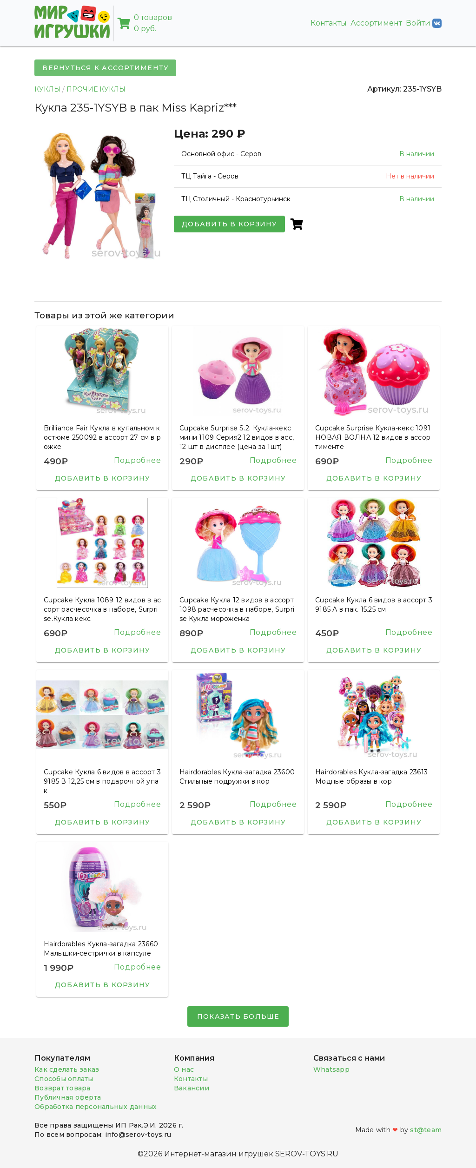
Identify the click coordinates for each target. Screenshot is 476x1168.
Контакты (329, 23)
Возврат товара (62, 1088)
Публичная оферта (67, 1097)
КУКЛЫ (47, 89)
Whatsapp (331, 1069)
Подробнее (137, 460)
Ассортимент (376, 23)
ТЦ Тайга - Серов (209, 176)
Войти (424, 23)
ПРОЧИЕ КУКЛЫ (96, 89)
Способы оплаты (63, 1079)
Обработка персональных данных (95, 1106)
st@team (426, 1130)
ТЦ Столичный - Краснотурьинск (236, 199)
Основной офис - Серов (221, 154)
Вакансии (191, 1088)
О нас (184, 1069)
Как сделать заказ (66, 1069)
